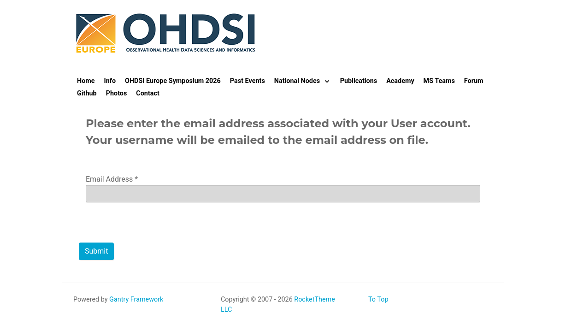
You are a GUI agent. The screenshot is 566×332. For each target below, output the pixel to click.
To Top (378, 299)
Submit (96, 251)
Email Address (112, 179)
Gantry (136, 299)
